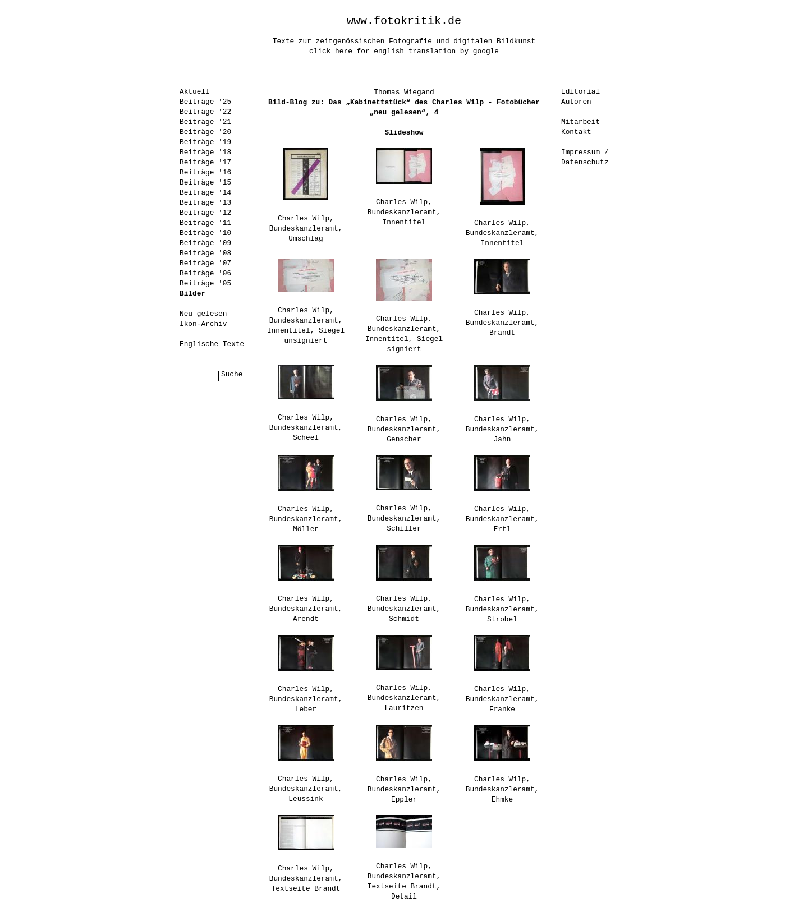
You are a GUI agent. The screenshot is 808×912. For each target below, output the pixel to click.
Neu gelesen (203, 314)
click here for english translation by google (404, 51)
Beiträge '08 (205, 253)
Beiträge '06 (205, 273)
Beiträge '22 (205, 112)
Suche (231, 374)
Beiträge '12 (205, 213)
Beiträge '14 (205, 192)
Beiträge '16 (205, 172)
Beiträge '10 (205, 233)
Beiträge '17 (205, 162)
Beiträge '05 (205, 283)
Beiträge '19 (205, 142)
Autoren (576, 102)
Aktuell (195, 91)
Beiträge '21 (205, 122)
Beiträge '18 (205, 152)
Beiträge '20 (205, 132)
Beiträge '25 (205, 102)
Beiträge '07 (205, 263)
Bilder (192, 293)
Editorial (580, 91)
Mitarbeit (580, 122)
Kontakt (576, 132)
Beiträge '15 (205, 182)
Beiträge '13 (205, 203)
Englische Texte (212, 344)
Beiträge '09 (205, 243)
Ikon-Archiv (203, 324)
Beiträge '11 (205, 223)
